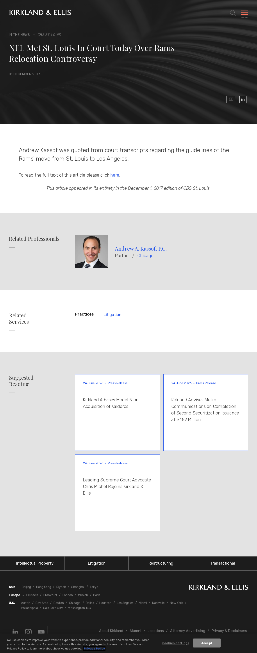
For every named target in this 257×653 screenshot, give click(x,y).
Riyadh (61, 587)
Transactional (222, 563)
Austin (25, 603)
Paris (96, 595)
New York (176, 603)
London (67, 595)
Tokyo (94, 587)
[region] (128, 643)
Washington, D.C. (79, 608)
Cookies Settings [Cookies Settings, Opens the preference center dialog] (175, 642)
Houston (105, 603)
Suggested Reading (21, 380)
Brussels (32, 595)
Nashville (158, 603)
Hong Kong (43, 587)
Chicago (145, 255)
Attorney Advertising (187, 631)
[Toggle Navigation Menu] (244, 13)
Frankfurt (50, 595)
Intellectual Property (35, 563)
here (114, 175)
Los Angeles (125, 603)
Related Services (19, 318)
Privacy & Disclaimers (229, 631)
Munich (83, 595)
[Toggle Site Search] (233, 13)
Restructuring (160, 563)
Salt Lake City (53, 608)
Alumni (135, 631)
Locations (156, 631)
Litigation (112, 314)
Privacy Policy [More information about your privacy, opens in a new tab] (94, 648)
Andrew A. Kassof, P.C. (141, 248)
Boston (59, 603)
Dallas (90, 603)
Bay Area (42, 603)
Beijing (26, 587)
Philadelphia (29, 608)
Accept (206, 642)
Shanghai (77, 587)
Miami (143, 603)
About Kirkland (111, 631)
